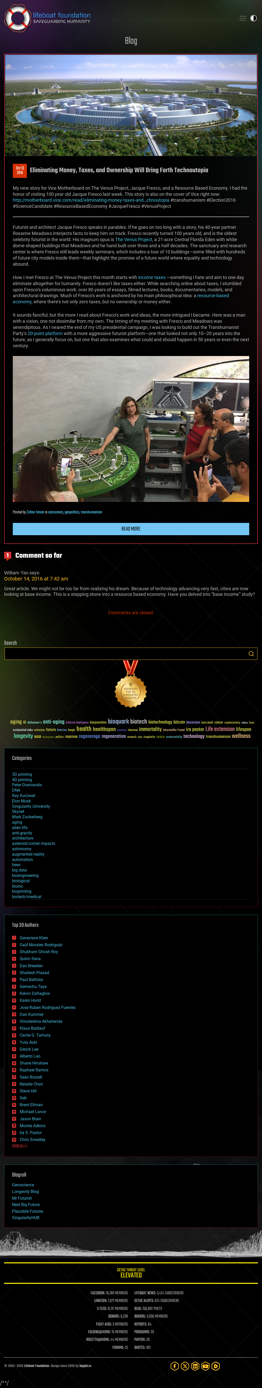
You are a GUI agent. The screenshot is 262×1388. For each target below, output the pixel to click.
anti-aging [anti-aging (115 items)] (53, 722)
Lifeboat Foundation (36, 1366)
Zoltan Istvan (35, 512)
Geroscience (23, 1184)
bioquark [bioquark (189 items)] (118, 722)
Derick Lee (29, 1049)
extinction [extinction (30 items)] (39, 730)
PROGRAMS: (142, 1332)
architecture (22, 838)
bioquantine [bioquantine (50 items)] (98, 722)
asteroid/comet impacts (33, 843)
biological (21, 880)
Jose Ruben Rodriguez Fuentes (47, 1007)
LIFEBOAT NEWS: (145, 1293)
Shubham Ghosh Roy (39, 951)
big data (19, 870)
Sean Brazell (31, 1077)
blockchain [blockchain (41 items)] (193, 723)
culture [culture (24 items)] (245, 723)
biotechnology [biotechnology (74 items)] (160, 722)
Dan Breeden (31, 965)
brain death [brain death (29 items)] (207, 723)
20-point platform (45, 333)
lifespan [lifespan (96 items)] (243, 730)
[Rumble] (216, 1366)
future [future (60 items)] (51, 729)
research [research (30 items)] (131, 737)
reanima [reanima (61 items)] (71, 736)
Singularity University (31, 806)
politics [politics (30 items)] (60, 737)
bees (16, 864)
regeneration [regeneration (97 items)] (114, 736)
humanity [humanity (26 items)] (122, 730)
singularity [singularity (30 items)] (149, 737)
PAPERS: (140, 1340)
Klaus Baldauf (32, 1028)
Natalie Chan (31, 1084)
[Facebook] (175, 1366)
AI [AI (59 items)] (24, 722)
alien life (19, 827)
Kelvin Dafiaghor (35, 993)
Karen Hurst (30, 1000)
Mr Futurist (22, 1198)
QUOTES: (139, 1347)
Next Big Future (26, 1204)
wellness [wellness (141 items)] (241, 736)
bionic (17, 886)
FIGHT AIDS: (104, 1324)
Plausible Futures (27, 1211)
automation (22, 859)
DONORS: (114, 1316)
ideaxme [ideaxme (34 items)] (133, 730)
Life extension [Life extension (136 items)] (220, 729)
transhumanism (91, 512)
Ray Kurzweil (23, 795)
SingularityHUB (25, 1217)
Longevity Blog (25, 1191)
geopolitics (72, 512)
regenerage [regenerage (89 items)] (89, 736)
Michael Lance (33, 1111)
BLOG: (138, 1309)
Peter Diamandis (27, 784)
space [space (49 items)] (160, 737)
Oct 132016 (20, 170)
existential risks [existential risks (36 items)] (23, 730)
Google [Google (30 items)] (71, 730)
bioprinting (21, 891)
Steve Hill (28, 1091)
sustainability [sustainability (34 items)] (174, 737)
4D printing (22, 779)
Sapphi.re (85, 1366)
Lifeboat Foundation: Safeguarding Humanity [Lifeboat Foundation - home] (118, 18)
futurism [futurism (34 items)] (62, 730)
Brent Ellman (31, 1104)
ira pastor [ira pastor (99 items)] (195, 730)
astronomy (21, 848)
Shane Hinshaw (34, 1063)
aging (17, 822)
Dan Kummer (31, 1014)
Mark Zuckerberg (27, 816)
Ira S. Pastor (31, 1132)
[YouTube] (205, 1366)
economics (55, 512)
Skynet (18, 811)
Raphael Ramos (34, 1070)
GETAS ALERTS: (144, 1301)
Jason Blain (30, 1118)
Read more (131, 529)
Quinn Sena (30, 958)
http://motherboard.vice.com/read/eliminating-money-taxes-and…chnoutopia (91, 200)
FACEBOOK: (98, 1293)
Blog (131, 41)
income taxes (152, 277)
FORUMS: (118, 1347)
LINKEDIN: (100, 1301)
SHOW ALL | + (20, 1146)
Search (251, 654)
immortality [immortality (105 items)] (150, 729)
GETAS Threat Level (131, 1274)
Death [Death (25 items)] (251, 723)
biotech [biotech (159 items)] (138, 721)
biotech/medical (26, 896)
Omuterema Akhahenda (41, 1021)
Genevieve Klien (34, 937)
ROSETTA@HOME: (98, 1340)
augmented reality (28, 854)
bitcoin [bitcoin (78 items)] (179, 722)
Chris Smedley (33, 1139)
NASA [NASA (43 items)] (37, 737)
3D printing (22, 774)
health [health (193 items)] (84, 729)
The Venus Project (133, 239)
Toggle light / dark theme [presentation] (253, 18)
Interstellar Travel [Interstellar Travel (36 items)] (174, 730)
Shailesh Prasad (34, 972)
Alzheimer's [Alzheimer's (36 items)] (34, 723)
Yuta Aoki (28, 1042)
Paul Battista (31, 979)
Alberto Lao (30, 1056)
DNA (16, 790)
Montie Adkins (33, 1125)
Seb (23, 1097)
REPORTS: (140, 1324)
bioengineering (25, 875)
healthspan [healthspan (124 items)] (104, 729)
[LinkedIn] (195, 1366)
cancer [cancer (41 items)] (218, 723)
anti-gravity (22, 833)
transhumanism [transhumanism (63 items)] (218, 736)
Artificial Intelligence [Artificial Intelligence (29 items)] (77, 723)
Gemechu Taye (33, 986)
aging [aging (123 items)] (16, 722)
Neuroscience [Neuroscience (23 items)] (48, 737)
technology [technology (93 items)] (194, 737)
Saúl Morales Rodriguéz (41, 944)
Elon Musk (21, 801)
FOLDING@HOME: (99, 1332)
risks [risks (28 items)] (140, 737)
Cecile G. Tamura (35, 1035)
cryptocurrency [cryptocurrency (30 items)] (232, 723)
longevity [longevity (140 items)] (23, 736)
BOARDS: (140, 1316)
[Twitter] (185, 1366)
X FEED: (102, 1309)
